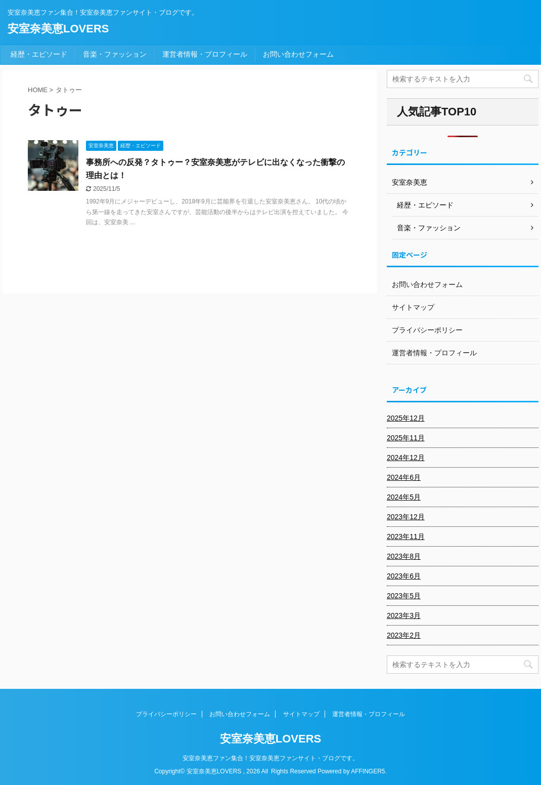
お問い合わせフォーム (298, 54)
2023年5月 (404, 596)
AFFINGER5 (368, 771)
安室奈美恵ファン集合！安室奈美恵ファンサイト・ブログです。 (270, 758)
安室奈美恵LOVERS (58, 28)
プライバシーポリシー (427, 330)
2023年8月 (404, 556)
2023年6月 (404, 576)
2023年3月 (404, 615)
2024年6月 (404, 477)
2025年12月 (406, 418)
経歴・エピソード (39, 54)
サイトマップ (413, 307)
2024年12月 (406, 457)
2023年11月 (406, 536)
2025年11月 (406, 438)
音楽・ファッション (115, 54)
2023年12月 (406, 517)
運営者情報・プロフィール (204, 54)
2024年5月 (404, 497)
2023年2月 (404, 635)
